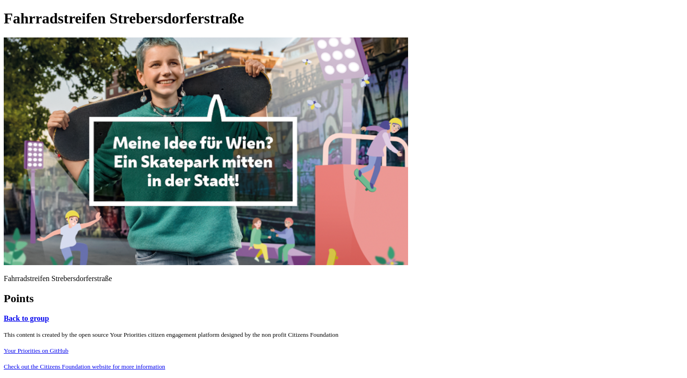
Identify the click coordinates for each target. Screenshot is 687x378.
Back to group (26, 318)
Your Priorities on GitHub (36, 350)
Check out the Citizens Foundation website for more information (84, 366)
